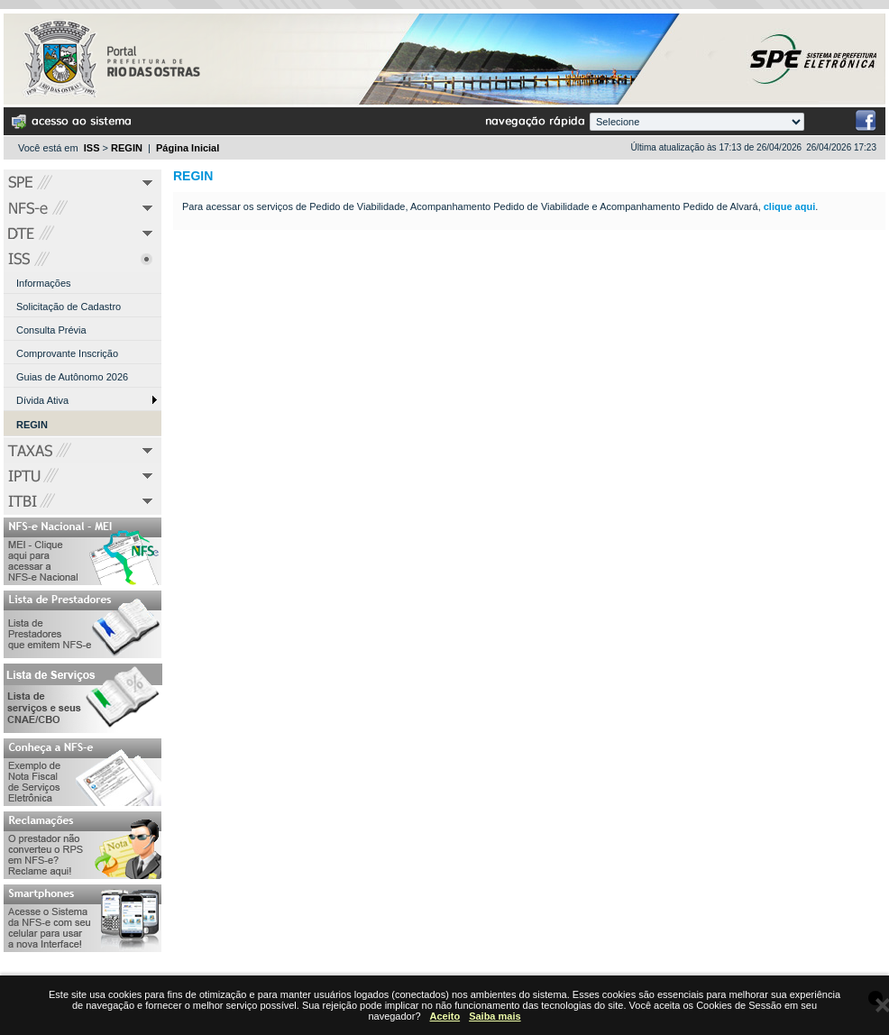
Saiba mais (494, 1016)
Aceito (445, 1016)
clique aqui (789, 206)
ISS (92, 147)
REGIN (126, 147)
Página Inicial (187, 147)
